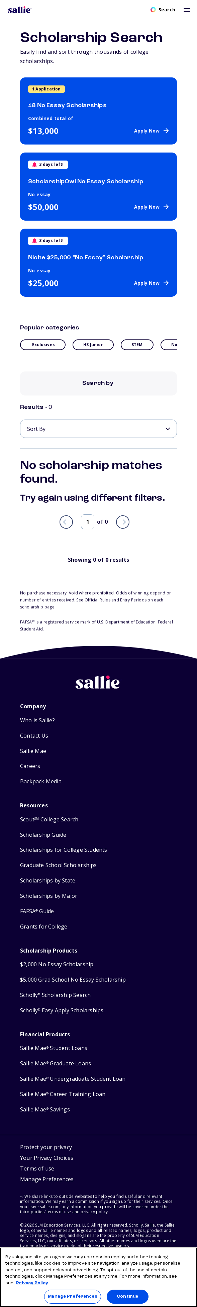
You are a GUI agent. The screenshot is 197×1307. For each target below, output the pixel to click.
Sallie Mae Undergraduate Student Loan (73, 1078)
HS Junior (93, 344)
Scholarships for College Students (63, 849)
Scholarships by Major (48, 895)
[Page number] (87, 521)
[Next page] (122, 522)
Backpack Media (41, 781)
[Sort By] (98, 429)
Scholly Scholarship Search (55, 995)
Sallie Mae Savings (45, 1109)
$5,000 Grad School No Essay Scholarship (73, 979)
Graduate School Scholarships (58, 865)
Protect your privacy (46, 1147)
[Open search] (162, 10)
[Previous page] (66, 522)
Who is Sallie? (37, 720)
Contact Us (34, 735)
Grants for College (44, 926)
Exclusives (43, 344)
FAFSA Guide (37, 911)
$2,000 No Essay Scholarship (56, 964)
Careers (30, 766)
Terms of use (37, 1168)
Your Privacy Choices (46, 1157)
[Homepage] (19, 9)
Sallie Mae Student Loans (53, 1048)
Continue (127, 1296)
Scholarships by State (47, 880)
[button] (47, 1180)
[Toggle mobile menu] (187, 10)
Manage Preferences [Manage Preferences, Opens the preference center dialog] (72, 1296)
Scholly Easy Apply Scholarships (61, 1010)
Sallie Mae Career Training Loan (62, 1094)
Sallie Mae (33, 751)
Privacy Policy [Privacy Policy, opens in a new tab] (32, 1283)
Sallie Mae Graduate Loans (55, 1063)
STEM (137, 344)
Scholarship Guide (43, 834)
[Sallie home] (98, 687)
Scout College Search (49, 819)
